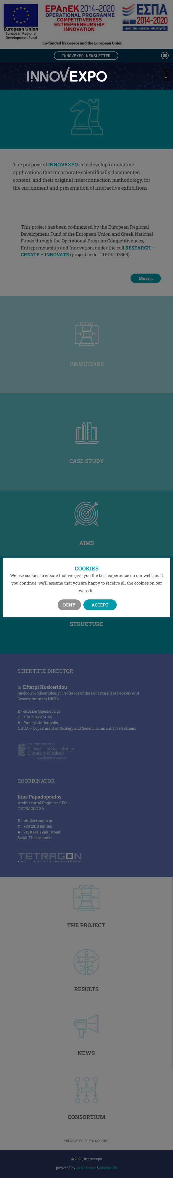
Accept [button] (100, 608)
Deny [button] (69, 608)
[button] (166, 74)
